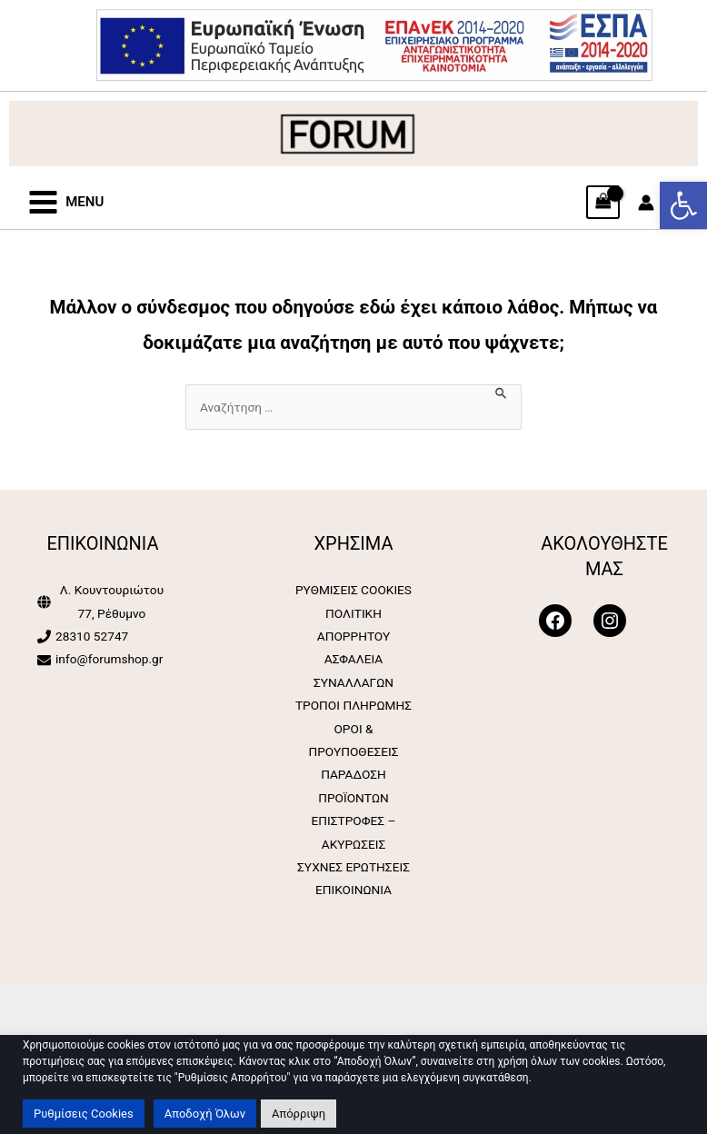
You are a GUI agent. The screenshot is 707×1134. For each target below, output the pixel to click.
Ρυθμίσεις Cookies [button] (84, 1113)
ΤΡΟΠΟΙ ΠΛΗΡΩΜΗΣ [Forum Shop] (353, 705)
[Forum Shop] (373, 44)
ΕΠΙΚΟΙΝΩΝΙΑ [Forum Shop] (353, 889)
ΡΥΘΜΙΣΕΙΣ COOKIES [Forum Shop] (353, 589)
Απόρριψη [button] (298, 1113)
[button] (683, 205)
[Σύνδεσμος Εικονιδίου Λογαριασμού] (646, 202)
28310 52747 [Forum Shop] (91, 636)
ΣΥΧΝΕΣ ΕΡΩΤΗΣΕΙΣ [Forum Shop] (353, 867)
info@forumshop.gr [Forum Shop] (109, 659)
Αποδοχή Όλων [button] (204, 1113)
